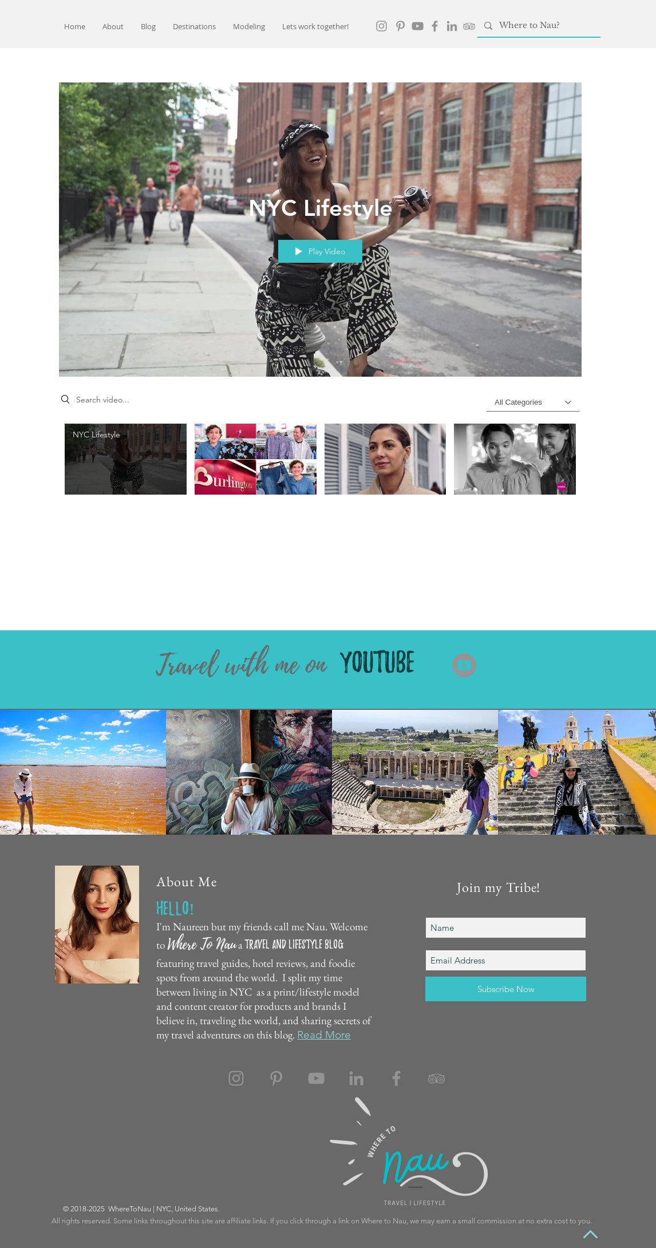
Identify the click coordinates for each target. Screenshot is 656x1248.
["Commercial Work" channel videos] (320, 465)
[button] (194, 26)
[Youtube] (464, 665)
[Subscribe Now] (505, 989)
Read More (324, 1034)
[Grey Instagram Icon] (381, 26)
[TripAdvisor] (469, 26)
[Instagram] (236, 1078)
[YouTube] (417, 26)
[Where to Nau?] (537, 26)
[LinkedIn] (452, 26)
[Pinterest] (400, 26)
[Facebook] (435, 26)
